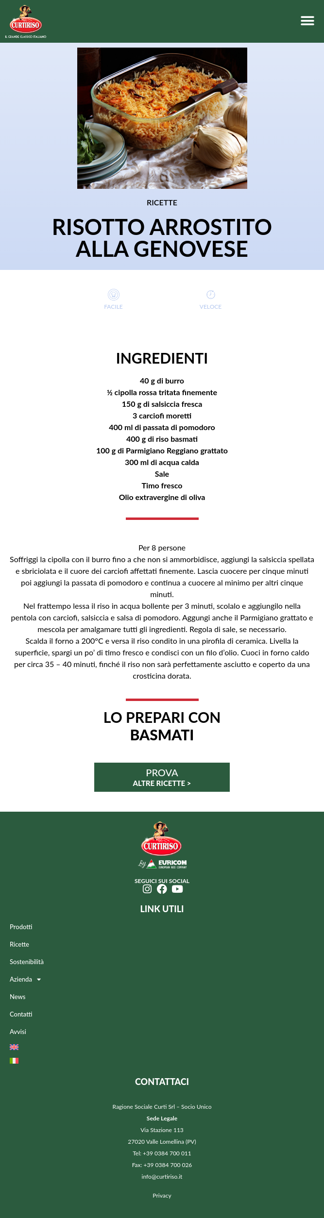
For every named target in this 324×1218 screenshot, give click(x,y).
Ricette (19, 944)
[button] (307, 21)
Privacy (162, 1195)
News (17, 997)
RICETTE (162, 202)
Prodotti (21, 927)
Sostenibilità (27, 962)
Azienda (25, 979)
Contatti (21, 1014)
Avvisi (18, 1031)
